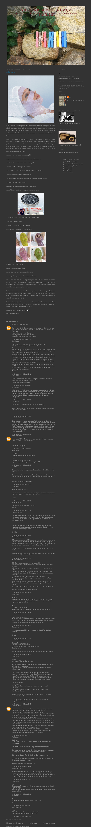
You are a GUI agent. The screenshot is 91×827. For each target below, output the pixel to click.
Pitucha (14, 502)
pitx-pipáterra (67, 170)
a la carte (11, 72)
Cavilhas (14, 706)
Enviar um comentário (13, 820)
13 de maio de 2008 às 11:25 (21, 449)
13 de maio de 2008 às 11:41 (21, 485)
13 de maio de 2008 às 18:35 (21, 704)
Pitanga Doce (16, 537)
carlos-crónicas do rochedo (72, 160)
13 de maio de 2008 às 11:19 (21, 434)
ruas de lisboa (68, 172)
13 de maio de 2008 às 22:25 (21, 817)
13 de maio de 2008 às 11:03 (21, 416)
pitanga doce (67, 168)
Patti (13, 450)
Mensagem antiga (49, 823)
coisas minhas (14, 313)
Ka (13, 467)
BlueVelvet (15, 560)
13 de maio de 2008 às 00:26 (21, 339)
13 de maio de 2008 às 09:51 (21, 400)
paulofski (15, 640)
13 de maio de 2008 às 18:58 (21, 766)
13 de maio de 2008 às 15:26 (21, 638)
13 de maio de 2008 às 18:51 (21, 735)
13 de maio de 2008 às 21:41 (21, 805)
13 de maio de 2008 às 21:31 (21, 794)
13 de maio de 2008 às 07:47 (21, 385)
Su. (13, 341)
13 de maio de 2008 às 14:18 (21, 593)
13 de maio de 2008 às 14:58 (21, 625)
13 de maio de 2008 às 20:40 (21, 779)
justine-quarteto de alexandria (73, 164)
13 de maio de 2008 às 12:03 (21, 501)
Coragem (15, 512)
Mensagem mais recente (14, 823)
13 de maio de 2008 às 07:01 (21, 374)
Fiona (14, 486)
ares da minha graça (46, 10)
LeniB (14, 376)
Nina (13, 387)
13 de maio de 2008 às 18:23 (21, 654)
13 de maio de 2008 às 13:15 (21, 511)
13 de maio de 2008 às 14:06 (21, 535)
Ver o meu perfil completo (75, 100)
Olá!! (13, 401)
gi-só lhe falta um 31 (70, 162)
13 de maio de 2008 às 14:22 (21, 612)
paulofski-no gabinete (70, 166)
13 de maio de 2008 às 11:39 (21, 465)
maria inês (15, 436)
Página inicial (33, 823)
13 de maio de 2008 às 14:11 (21, 558)
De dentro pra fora (18, 325)
